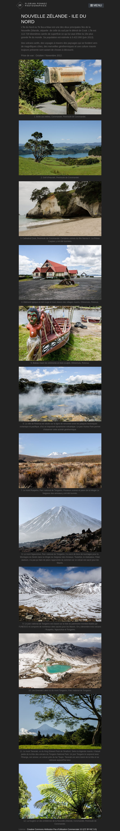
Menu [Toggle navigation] (96, 5)
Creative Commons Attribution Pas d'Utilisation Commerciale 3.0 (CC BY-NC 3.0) (62, 829)
